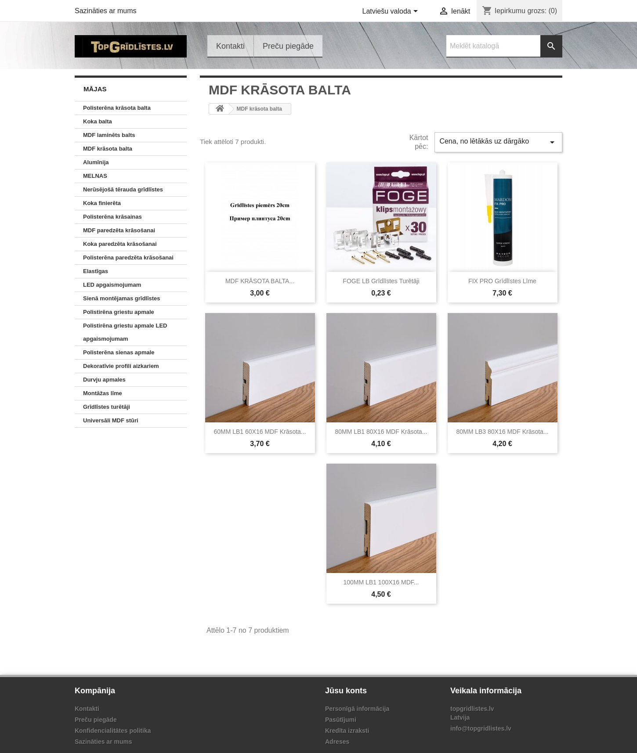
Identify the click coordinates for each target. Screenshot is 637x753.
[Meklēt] (504, 46)
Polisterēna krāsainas (112, 216)
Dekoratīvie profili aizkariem (121, 366)
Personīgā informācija (357, 708)
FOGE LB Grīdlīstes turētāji (381, 281)
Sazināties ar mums (106, 10)
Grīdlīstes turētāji (106, 407)
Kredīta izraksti (347, 730)
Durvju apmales (104, 379)
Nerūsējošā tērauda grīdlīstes (123, 189)
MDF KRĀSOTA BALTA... (259, 281)
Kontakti (230, 46)
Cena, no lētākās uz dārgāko (498, 142)
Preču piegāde (288, 46)
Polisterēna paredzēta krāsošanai (128, 257)
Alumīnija (96, 162)
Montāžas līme (102, 393)
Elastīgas (95, 271)
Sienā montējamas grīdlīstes (121, 298)
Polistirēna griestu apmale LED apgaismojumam (125, 332)
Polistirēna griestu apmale (118, 312)
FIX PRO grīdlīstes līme (502, 281)
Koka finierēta (102, 203)
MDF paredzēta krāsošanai (119, 230)
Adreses (337, 741)
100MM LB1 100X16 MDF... (381, 582)
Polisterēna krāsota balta (117, 107)
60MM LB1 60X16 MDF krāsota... (260, 431)
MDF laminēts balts (109, 135)
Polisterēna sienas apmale (119, 352)
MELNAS (95, 176)
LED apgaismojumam (112, 284)
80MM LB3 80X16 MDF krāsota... (502, 431)
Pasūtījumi (340, 719)
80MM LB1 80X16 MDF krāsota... (381, 431)
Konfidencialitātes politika (113, 730)
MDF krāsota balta (107, 148)
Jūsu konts (346, 690)
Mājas (95, 89)
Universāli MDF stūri (110, 420)
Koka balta (97, 121)
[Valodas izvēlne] (391, 12)
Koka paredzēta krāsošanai (120, 244)
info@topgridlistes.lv (480, 728)
